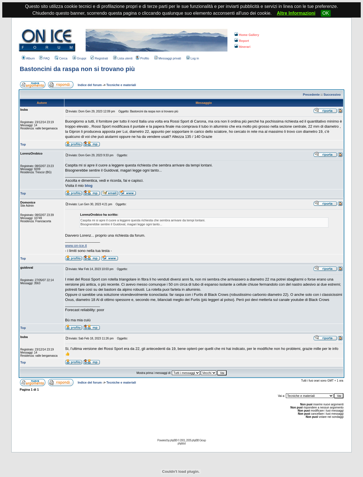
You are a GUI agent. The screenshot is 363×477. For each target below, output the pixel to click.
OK (325, 13)
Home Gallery (247, 35)
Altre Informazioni (296, 13)
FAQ (44, 58)
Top (23, 144)
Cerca (61, 58)
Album (28, 58)
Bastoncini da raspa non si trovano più (77, 68)
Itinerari (242, 46)
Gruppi (79, 58)
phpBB (173, 440)
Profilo (142, 58)
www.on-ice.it (76, 245)
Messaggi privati (167, 58)
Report (242, 40)
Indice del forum (90, 85)
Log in (192, 58)
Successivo (332, 94)
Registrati (99, 58)
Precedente (311, 94)
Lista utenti (122, 58)
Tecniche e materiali (121, 85)
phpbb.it (181, 443)
